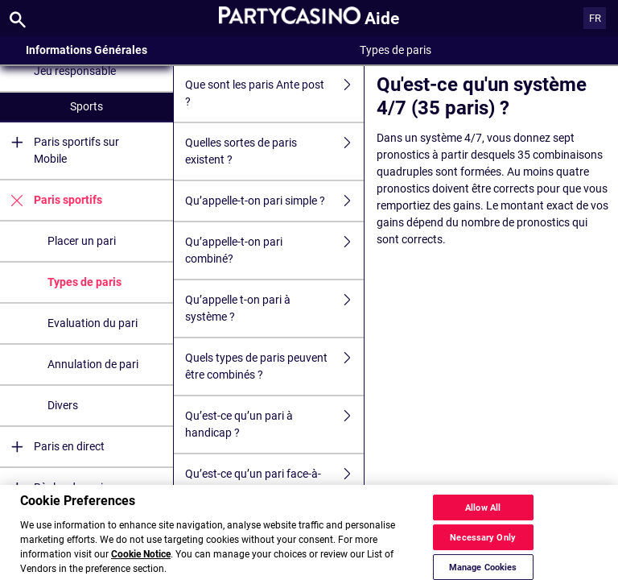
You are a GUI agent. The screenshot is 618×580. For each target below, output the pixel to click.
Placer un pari (81, 240)
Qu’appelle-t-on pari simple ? (274, 201)
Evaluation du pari (92, 323)
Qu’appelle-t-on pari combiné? (274, 250)
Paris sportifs (51, 200)
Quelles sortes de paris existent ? (274, 151)
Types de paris (84, 282)
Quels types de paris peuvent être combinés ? (274, 366)
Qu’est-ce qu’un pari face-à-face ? (274, 482)
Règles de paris (54, 488)
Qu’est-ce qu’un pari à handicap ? (274, 424)
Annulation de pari (92, 364)
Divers (62, 405)
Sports (86, 106)
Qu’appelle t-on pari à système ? (274, 308)
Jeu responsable (75, 70)
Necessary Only (483, 566)
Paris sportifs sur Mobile (59, 150)
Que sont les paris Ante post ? (274, 93)
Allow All (483, 536)
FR (595, 18)
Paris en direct (52, 446)
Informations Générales (86, 50)
